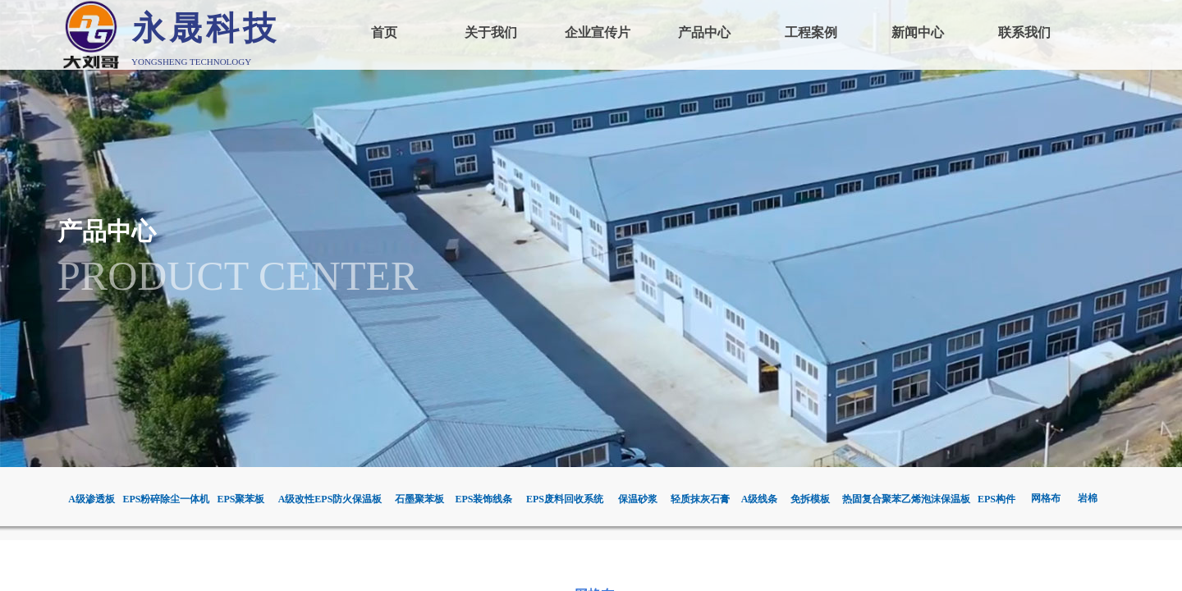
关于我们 (491, 32)
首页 (384, 32)
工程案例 (811, 32)
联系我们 (1024, 32)
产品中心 (704, 32)
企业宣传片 (597, 32)
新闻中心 (917, 32)
